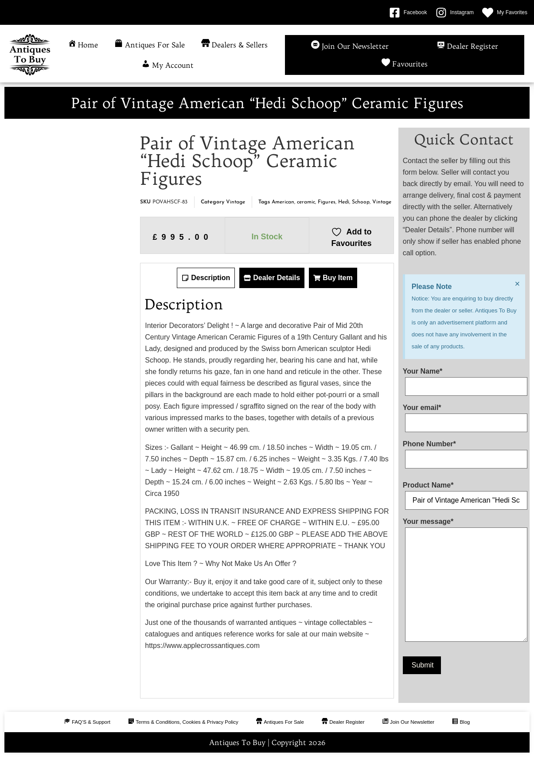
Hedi (343, 202)
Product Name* (464, 493)
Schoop (361, 202)
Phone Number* (464, 452)
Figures (326, 202)
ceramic (306, 202)
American (283, 202)
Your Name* (464, 379)
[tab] (206, 278)
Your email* (464, 415)
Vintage (235, 202)
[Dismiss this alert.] (517, 284)
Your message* (464, 581)
